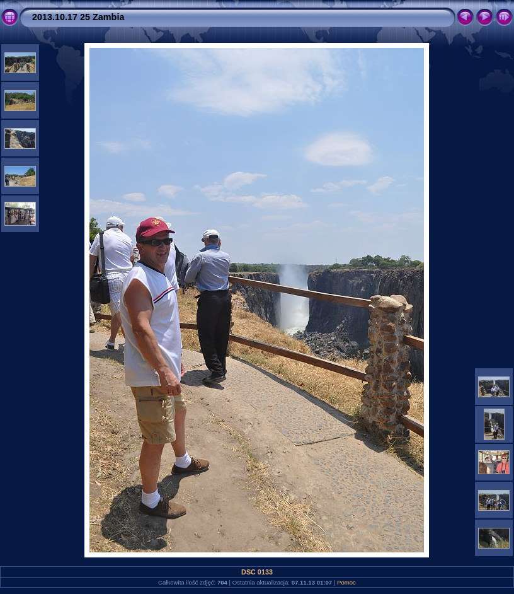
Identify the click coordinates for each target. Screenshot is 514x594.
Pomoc (346, 582)
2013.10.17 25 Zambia (78, 17)
